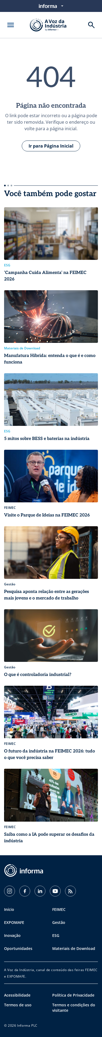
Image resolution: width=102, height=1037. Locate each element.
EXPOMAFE (14, 922)
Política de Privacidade (73, 995)
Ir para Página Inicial (51, 146)
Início (9, 909)
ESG (55, 935)
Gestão (58, 922)
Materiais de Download (73, 948)
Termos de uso (18, 1004)
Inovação (12, 935)
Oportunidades (18, 948)
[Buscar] (91, 24)
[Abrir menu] (10, 24)
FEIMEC (59, 909)
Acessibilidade (17, 995)
